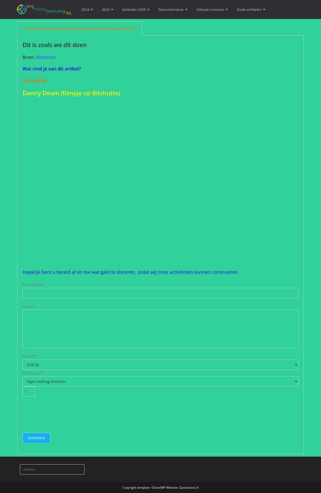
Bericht (29, 306)
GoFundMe (35, 80)
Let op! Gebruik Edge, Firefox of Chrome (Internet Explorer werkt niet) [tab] (80, 28)
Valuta (29, 356)
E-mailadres (33, 284)
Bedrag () (33, 373)
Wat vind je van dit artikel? (52, 69)
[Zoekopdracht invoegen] (52, 469)
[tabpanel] (160, 245)
